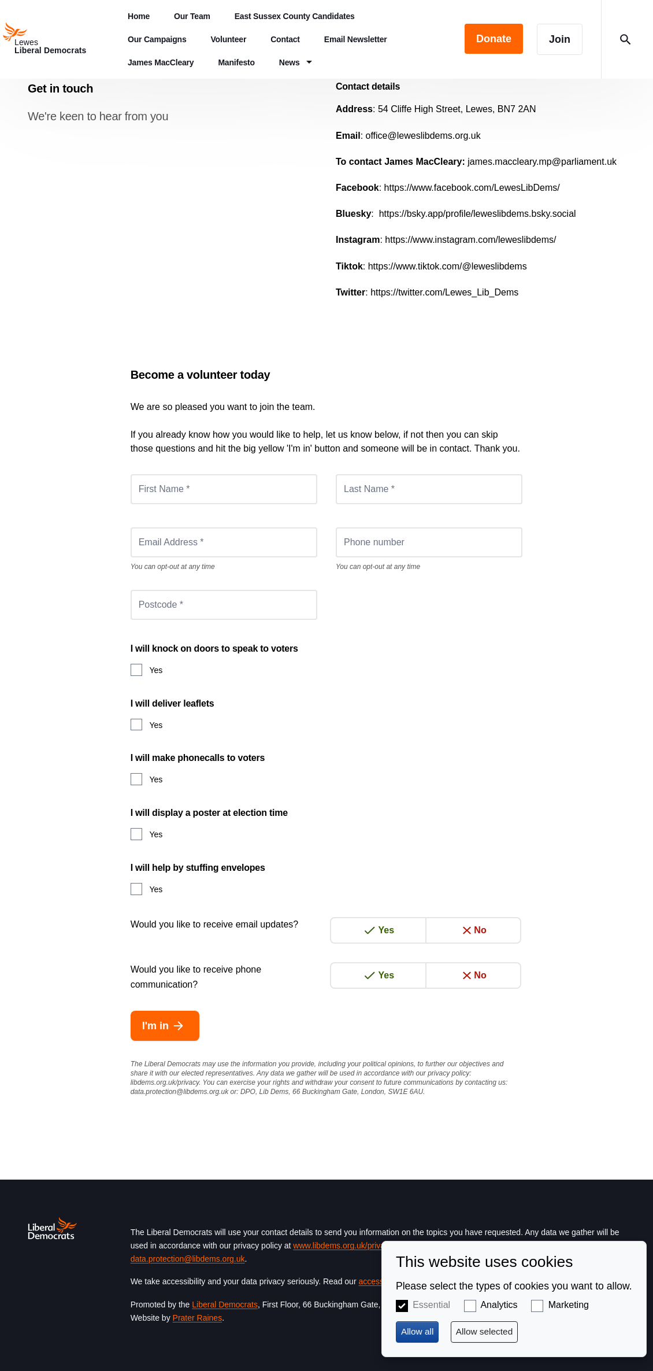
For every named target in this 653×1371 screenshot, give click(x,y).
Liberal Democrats (225, 1304)
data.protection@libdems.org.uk (180, 1092)
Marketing (568, 1305)
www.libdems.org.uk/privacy (342, 1245)
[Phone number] (429, 542)
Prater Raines (197, 1317)
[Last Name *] (429, 489)
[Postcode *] (224, 605)
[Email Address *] (224, 542)
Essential (431, 1305)
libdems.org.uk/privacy (165, 1082)
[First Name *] (224, 489)
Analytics (498, 1305)
